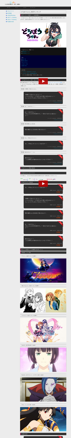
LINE (21, 178)
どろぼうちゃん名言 (58, 102)
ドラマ (24, 7)
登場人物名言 (25, 60)
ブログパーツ (10, 11)
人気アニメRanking (11, 17)
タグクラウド (25, 62)
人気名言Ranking (11, 15)
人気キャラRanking (11, 19)
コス (34, 179)
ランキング (32, 7)
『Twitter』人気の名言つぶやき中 (29, 71)
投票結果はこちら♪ (26, 51)
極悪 (48, 179)
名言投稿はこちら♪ (26, 53)
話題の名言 (24, 65)
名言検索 (9, 13)
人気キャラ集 (25, 64)
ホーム (8, 7)
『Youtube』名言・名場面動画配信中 (29, 73)
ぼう (30, 178)
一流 (40, 179)
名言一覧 (24, 59)
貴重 (54, 179)
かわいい (25, 179)
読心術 (50, 179)
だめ (27, 179)
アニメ (16, 7)
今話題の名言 (10, 21)
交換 (42, 179)
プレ (37, 179)
